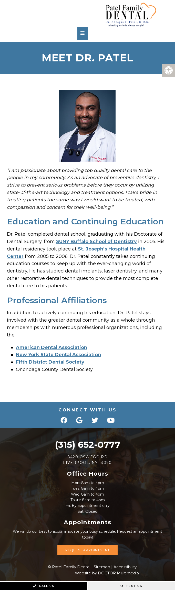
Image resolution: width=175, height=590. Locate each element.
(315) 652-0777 (87, 444)
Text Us (131, 586)
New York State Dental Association (58, 354)
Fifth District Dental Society (50, 362)
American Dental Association (51, 347)
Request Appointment (87, 550)
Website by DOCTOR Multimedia (107, 573)
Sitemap (102, 566)
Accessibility (125, 566)
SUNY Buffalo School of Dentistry (96, 241)
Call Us (44, 586)
